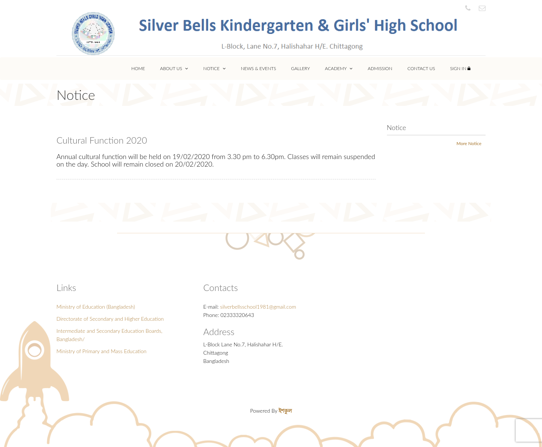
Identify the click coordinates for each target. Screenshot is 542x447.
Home (138, 68)
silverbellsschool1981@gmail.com (258, 306)
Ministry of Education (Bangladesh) (95, 306)
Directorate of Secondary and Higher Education (110, 318)
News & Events (258, 68)
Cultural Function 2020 (101, 140)
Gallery (300, 68)
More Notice (469, 143)
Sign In (460, 68)
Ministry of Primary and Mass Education (101, 351)
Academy (339, 68)
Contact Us (421, 68)
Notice (214, 68)
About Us (174, 68)
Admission (380, 68)
